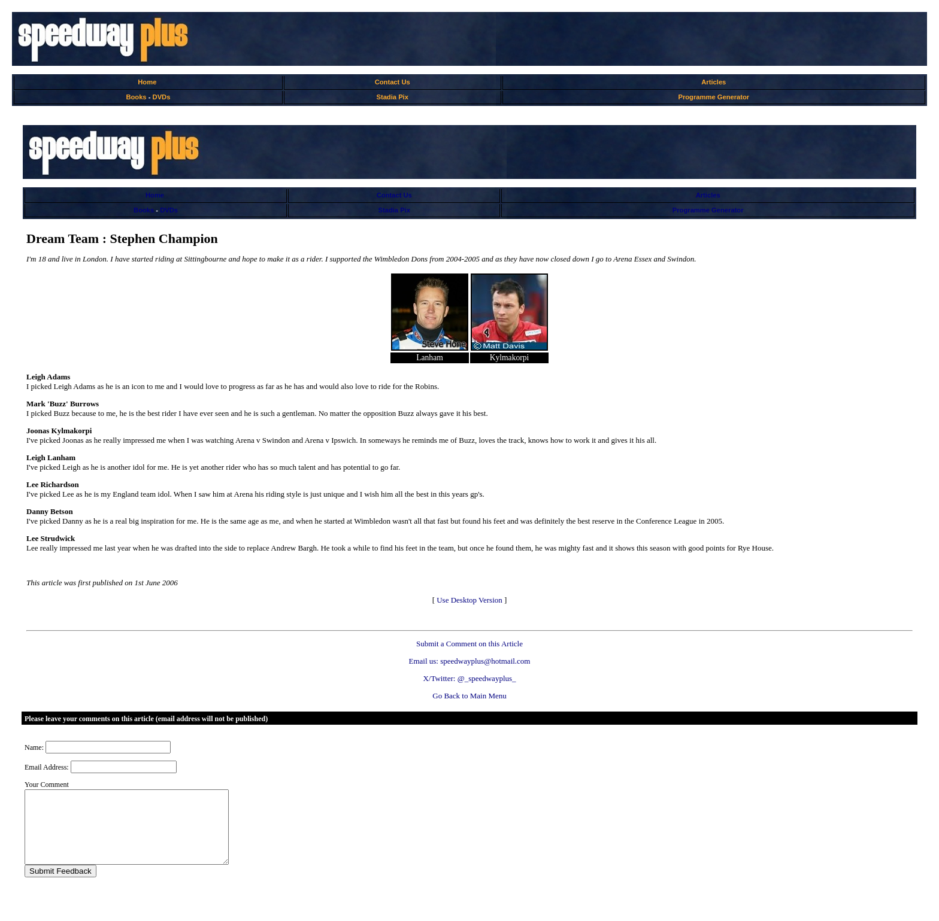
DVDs (162, 97)
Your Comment (47, 784)
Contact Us (392, 82)
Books (136, 97)
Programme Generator (713, 97)
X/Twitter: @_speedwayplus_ (469, 678)
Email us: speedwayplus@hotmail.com (470, 660)
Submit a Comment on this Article (469, 643)
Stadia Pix (392, 97)
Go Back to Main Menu (469, 695)
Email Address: (47, 767)
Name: (34, 747)
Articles (713, 82)
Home (147, 82)
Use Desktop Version (469, 599)
